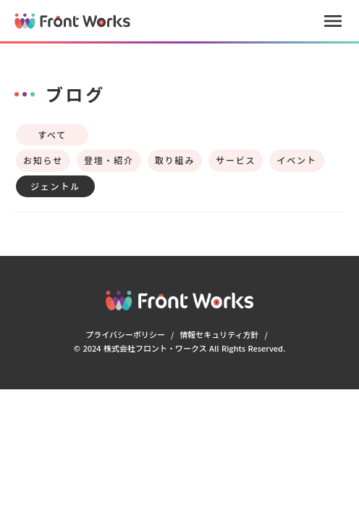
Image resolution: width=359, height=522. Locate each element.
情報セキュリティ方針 (219, 334)
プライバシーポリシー (125, 334)
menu (333, 21)
